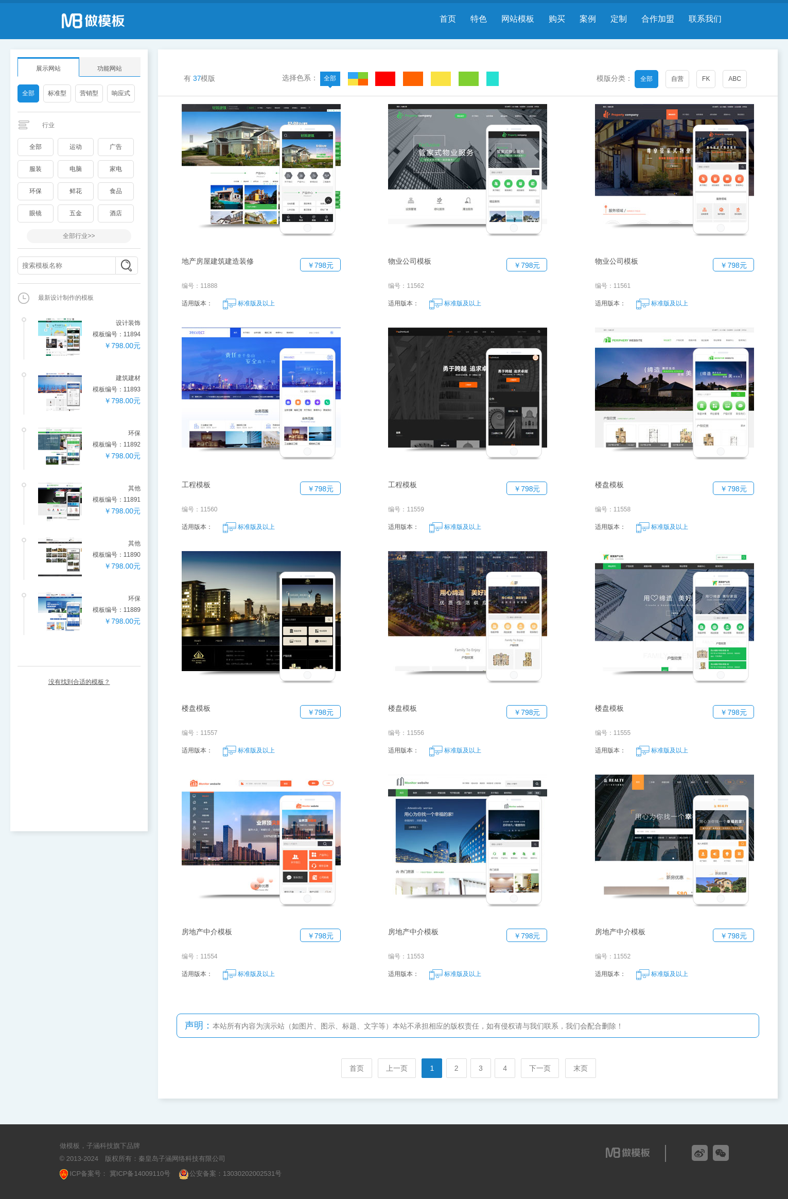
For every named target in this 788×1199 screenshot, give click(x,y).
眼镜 (35, 213)
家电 (116, 169)
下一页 (540, 1068)
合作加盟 (657, 18)
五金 (75, 213)
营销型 (89, 93)
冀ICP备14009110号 (139, 1173)
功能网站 (109, 68)
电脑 (75, 169)
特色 (478, 18)
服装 (35, 169)
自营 (677, 78)
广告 (116, 146)
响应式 (121, 93)
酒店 (116, 213)
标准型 (57, 93)
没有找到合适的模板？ (79, 682)
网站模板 (517, 18)
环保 (35, 191)
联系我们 (705, 18)
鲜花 (75, 191)
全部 (28, 93)
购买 (557, 18)
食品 (116, 191)
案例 (588, 18)
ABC (734, 78)
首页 (448, 18)
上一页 (397, 1068)
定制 (618, 18)
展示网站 (48, 68)
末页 (580, 1068)
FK (706, 78)
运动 (75, 146)
